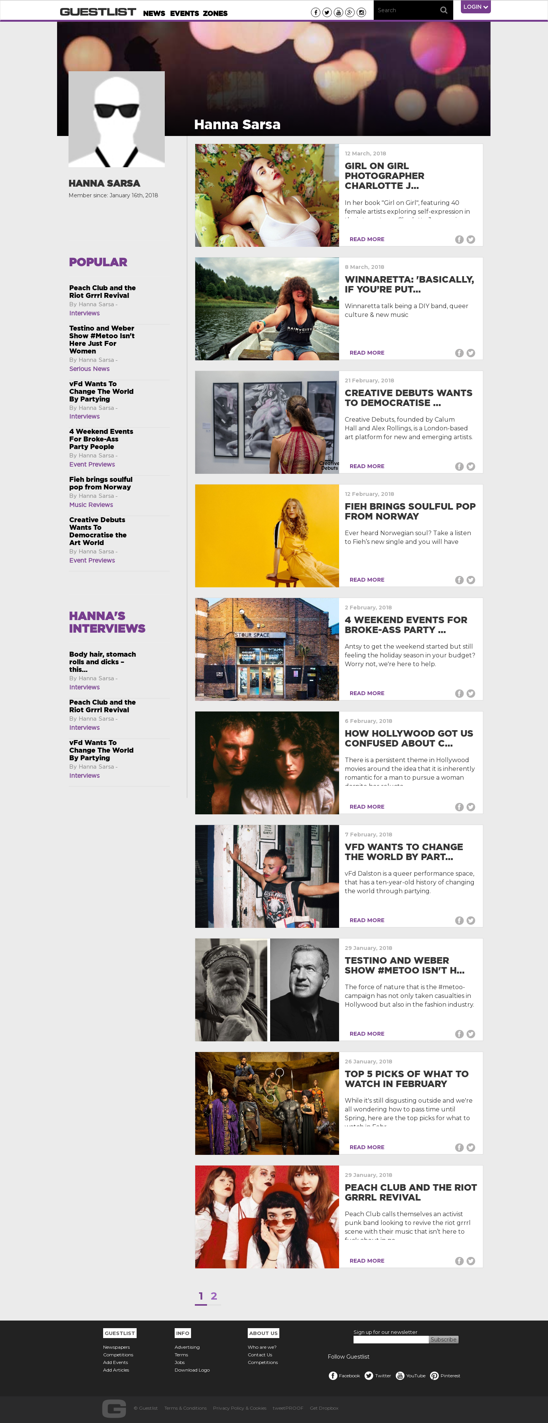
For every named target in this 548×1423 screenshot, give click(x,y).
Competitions (118, 1354)
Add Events (115, 1362)
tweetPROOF (288, 1408)
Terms (181, 1354)
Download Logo (192, 1370)
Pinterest (444, 1375)
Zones (215, 13)
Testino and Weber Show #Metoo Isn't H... (405, 965)
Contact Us (260, 1354)
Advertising (187, 1347)
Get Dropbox (324, 1408)
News (154, 13)
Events (184, 13)
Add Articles (116, 1370)
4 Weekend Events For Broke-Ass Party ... (406, 625)
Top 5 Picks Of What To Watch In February (407, 1079)
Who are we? (262, 1347)
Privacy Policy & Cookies (239, 1408)
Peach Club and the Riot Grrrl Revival (411, 1192)
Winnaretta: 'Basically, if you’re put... (409, 284)
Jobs (180, 1362)
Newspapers (116, 1347)
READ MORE (365, 239)
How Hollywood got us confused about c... (409, 738)
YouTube (410, 1375)
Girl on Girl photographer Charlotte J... (384, 176)
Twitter (377, 1375)
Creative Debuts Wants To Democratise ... (409, 398)
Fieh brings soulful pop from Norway (410, 511)
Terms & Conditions (185, 1408)
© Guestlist (146, 1408)
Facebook (344, 1375)
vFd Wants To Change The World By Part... (404, 852)
